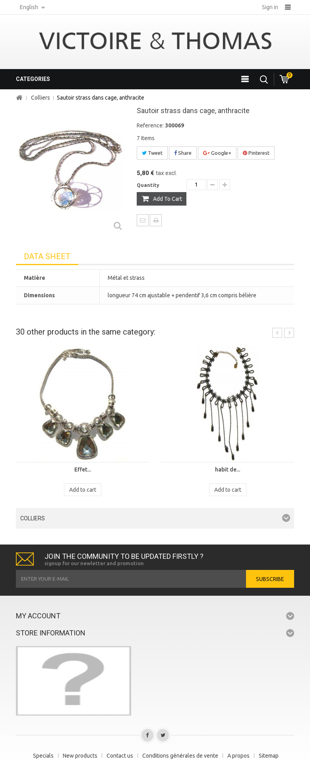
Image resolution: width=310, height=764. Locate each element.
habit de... (227, 469)
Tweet (152, 153)
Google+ (217, 153)
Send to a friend (143, 220)
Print (156, 220)
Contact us (120, 755)
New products (80, 755)
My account (38, 616)
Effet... (82, 469)
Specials (43, 755)
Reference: (150, 125)
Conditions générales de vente (180, 755)
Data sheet (47, 256)
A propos (238, 755)
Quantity (148, 185)
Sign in (270, 7)
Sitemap (269, 755)
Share (183, 153)
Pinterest (256, 153)
